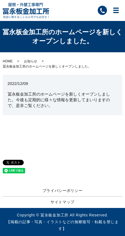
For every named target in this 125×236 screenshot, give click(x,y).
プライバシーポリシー (63, 190)
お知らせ (30, 61)
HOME (8, 61)
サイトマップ (62, 202)
